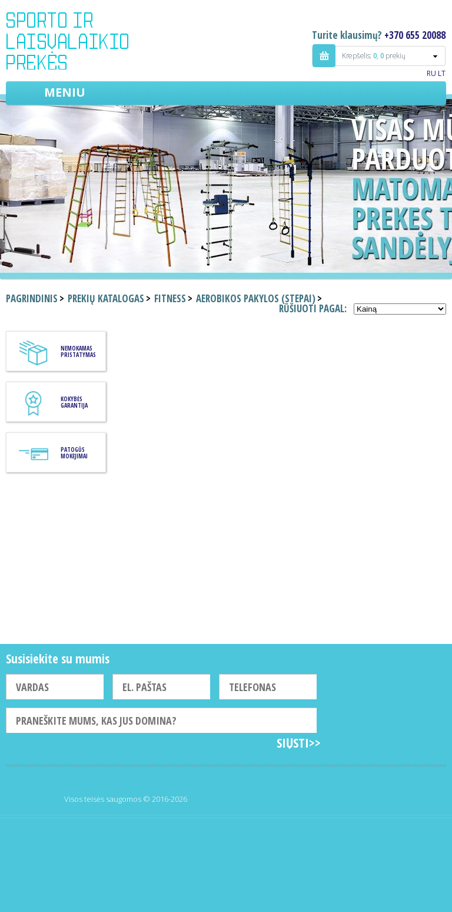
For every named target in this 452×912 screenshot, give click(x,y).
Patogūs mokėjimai (74, 452)
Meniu (64, 92)
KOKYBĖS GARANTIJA (74, 402)
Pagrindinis (32, 298)
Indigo (77, 41)
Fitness (170, 298)
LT (442, 73)
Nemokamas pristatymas (78, 351)
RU (431, 73)
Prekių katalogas (106, 298)
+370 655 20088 (415, 35)
